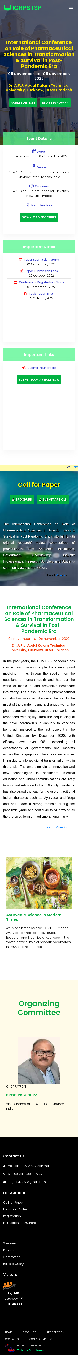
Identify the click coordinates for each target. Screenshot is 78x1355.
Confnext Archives (41, 1339)
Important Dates (15, 1209)
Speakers (10, 1243)
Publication (11, 1250)
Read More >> (57, 575)
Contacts (12, 1339)
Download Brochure (39, 217)
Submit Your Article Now (39, 379)
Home (8, 1332)
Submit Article (23, 102)
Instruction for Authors (19, 1223)
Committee (11, 1257)
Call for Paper (13, 1202)
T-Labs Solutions (30, 1350)
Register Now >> (54, 102)
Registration (12, 1216)
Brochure (22, 499)
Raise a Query (13, 1264)
